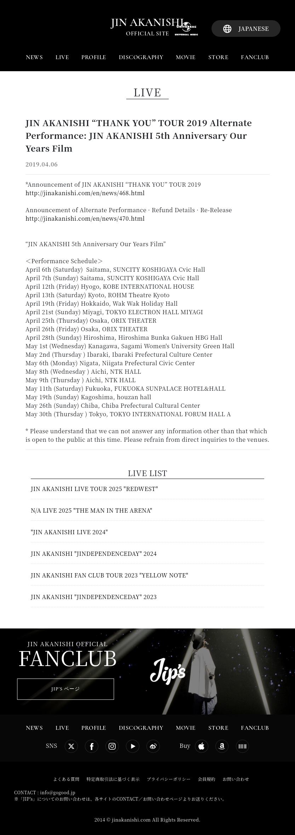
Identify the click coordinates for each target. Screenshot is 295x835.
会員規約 (206, 779)
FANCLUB (255, 57)
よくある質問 (66, 779)
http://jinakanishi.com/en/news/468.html (85, 193)
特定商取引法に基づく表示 (113, 779)
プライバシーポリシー (169, 779)
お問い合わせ (235, 779)
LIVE (62, 57)
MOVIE (186, 57)
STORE (218, 57)
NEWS (34, 57)
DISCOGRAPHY (141, 57)
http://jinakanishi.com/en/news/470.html (85, 218)
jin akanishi (147, 22)
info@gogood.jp (57, 792)
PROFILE (93, 57)
